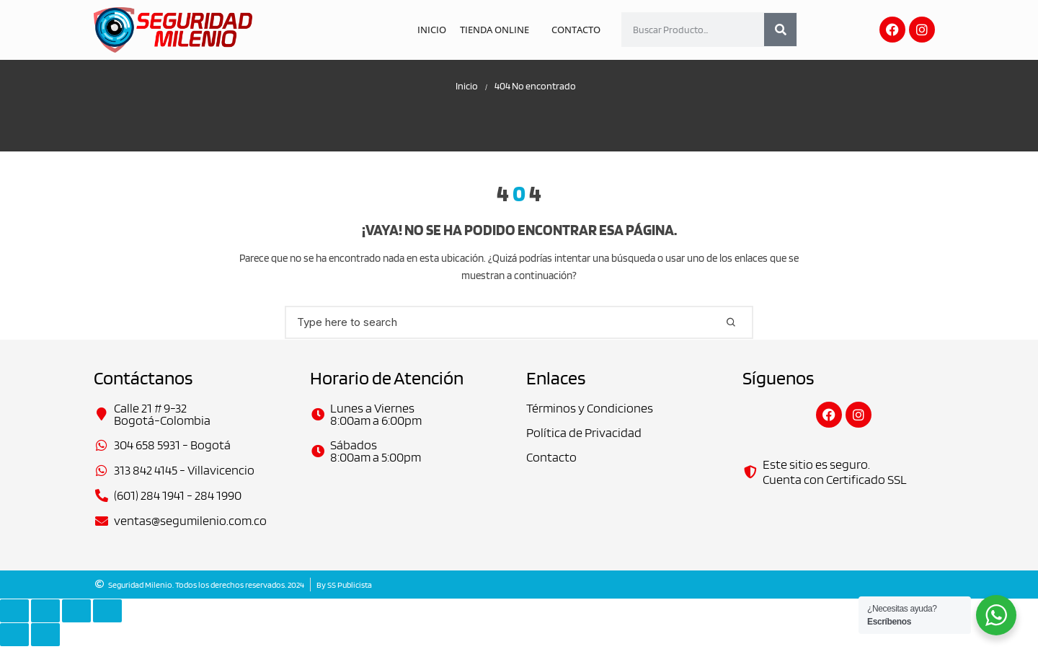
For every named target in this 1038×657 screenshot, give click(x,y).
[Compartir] (76, 621)
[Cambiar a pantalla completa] (45, 621)
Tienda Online (497, 29)
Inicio (436, 29)
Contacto (576, 29)
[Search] (780, 29)
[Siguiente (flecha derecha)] (45, 645)
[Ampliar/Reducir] (14, 621)
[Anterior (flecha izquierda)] (14, 645)
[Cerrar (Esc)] (107, 621)
